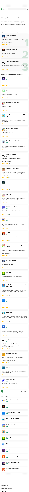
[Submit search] (9, 9)
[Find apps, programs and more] (17, 9)
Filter (2, 29)
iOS (2, 13)
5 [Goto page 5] (21, 391)
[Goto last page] (26, 391)
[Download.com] (4, 9)
